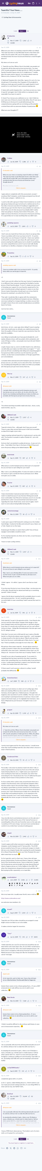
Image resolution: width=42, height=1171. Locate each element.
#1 (40, 47)
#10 (39, 519)
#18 (39, 891)
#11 (39, 559)
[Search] (39, 3)
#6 (40, 382)
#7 (40, 424)
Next (22, 31)
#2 (40, 166)
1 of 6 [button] (15, 31)
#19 (39, 917)
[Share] (37, 48)
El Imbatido (6, 13)
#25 (39, 1103)
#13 (39, 686)
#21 (39, 970)
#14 (39, 718)
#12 (39, 617)
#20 (39, 942)
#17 (39, 841)
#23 (39, 1042)
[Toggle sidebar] (36, 3)
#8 (40, 463)
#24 (39, 1076)
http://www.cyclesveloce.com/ (10, 898)
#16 (39, 815)
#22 (39, 1005)
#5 (40, 324)
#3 (40, 231)
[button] (3, 3)
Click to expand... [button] (21, 188)
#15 (39, 765)
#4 (40, 261)
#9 (40, 491)
